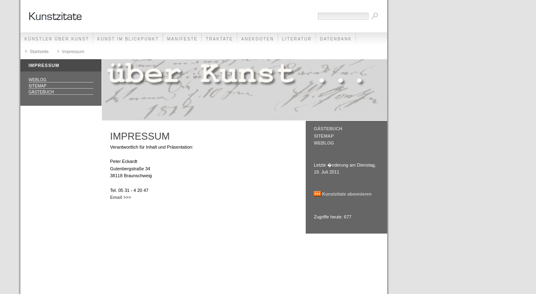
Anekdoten (257, 39)
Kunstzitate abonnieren (347, 194)
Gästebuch (41, 92)
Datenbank (336, 39)
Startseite (39, 51)
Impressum (73, 51)
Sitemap (37, 86)
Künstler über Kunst (56, 39)
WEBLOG (324, 142)
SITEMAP (324, 136)
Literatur (297, 39)
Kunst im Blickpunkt (128, 39)
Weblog (37, 80)
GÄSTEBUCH (328, 128)
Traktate (219, 39)
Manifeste (182, 39)
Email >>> (120, 197)
